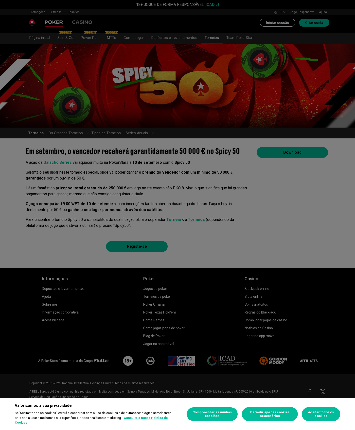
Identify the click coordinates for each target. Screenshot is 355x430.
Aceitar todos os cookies (321, 414)
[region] (177, 414)
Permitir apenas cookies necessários (269, 414)
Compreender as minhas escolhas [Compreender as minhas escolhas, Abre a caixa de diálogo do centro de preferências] (212, 414)
